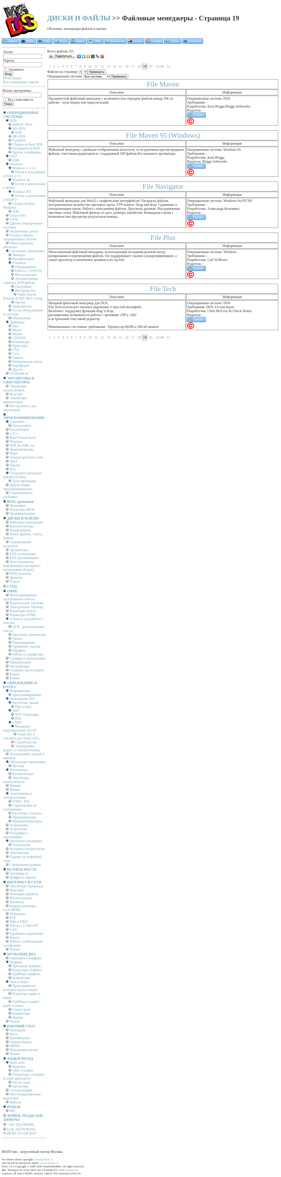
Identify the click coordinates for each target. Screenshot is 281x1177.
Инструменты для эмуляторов (19, 408)
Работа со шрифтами (27, 654)
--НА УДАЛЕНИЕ (20, 1124)
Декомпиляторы (22, 449)
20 (150, 66)
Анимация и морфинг (26, 958)
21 (157, 66)
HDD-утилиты (20, 573)
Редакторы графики (26, 970)
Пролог (15, 465)
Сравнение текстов (26, 646)
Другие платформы (26, 152)
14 (114, 66)
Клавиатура (20, 342)
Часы (13, 1034)
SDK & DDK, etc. (23, 445)
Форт (13, 453)
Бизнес (15, 674)
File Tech (163, 289)
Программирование (26, 695)
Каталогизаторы (22, 526)
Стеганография (21, 1090)
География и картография (15, 835)
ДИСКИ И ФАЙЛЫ (78, 18)
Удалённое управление (26, 933)
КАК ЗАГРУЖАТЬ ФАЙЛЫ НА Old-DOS (19, 1131)
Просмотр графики (26, 966)
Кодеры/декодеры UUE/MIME (19, 908)
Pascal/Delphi (19, 429)
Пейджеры (17, 914)
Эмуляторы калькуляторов (15, 388)
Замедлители (21, 306)
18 (139, 66)
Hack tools (17, 1062)
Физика (15, 785)
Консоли (16, 394)
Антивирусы (19, 873)
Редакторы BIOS (22, 509)
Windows (16, 164)
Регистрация (12, 78)
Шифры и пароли (23, 877)
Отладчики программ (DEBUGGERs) (22, 475)
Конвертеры (21, 978)
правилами (71, 1170)
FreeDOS (18, 140)
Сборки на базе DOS (27, 144)
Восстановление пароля (21, 82)
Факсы (15, 937)
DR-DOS (18, 136)
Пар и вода (23, 706)
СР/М (14, 219)
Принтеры (20, 346)
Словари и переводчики (27, 658)
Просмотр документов (29, 634)
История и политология (27, 849)
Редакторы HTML (23, 615)
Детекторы (20, 1086)
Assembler (17, 422)
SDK (18, 132)
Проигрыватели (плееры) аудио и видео (20, 988)
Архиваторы (19, 550)
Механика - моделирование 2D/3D (19, 728)
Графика (16, 962)
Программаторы (24, 817)
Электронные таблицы (26, 607)
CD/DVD (19, 338)
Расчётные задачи (25, 702)
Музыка (18, 766)
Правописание (20, 662)
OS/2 (13, 156)
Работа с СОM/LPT (24, 925)
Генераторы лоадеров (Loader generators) (23, 1076)
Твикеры (18, 255)
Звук (15, 326)
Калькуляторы (23, 774)
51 (168, 66)
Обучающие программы (27, 762)
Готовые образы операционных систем (19, 237)
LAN (13, 929)
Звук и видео (19, 982)
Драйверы (17, 322)
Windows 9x (21, 180)
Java (13, 469)
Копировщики (20, 530)
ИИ (12, 1111)
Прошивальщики (22, 513)
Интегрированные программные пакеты (20, 597)
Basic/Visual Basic (23, 437)
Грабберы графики (26, 974)
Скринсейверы (21, 1042)
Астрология (18, 829)
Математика (19, 770)
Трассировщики (24, 481)
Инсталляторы (26, 275)
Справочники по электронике (20, 807)
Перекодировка (23, 642)
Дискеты (16, 577)
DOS (13, 120)
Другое (17, 369)
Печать (17, 638)
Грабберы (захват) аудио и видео (21, 1003)
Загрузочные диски (24, 231)
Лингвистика (19, 853)
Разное (15, 581)
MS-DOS (18, 128)
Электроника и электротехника (17, 795)
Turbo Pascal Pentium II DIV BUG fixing (23, 296)
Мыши (17, 334)
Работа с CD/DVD (28, 271)
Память (17, 357)
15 (120, 66)
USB (15, 350)
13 (108, 66)
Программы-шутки (24, 1050)
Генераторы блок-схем (26, 457)
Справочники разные (25, 864)
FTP (13, 918)
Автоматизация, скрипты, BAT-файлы (20, 280)
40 (162, 66)
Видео (17, 330)
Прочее (20, 302)
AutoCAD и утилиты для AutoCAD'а (21, 736)
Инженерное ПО (22, 699)
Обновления (21, 318)
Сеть (15, 354)
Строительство (26, 742)
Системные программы (27, 251)
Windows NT (21, 192)
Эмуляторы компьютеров (15, 400)
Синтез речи (21, 1009)
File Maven (163, 84)
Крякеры (18, 1066)
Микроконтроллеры (27, 821)
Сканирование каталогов (17, 544)
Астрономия (19, 825)
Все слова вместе (18, 99)
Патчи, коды (21, 1082)
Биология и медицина (26, 841)
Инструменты (25, 290)
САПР (17, 722)
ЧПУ (16, 710)
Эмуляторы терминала (26, 886)
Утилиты (19, 263)
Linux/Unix (18, 215)
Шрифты (19, 650)
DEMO (15, 1046)
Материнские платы (27, 361)
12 (102, 66)
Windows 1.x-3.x (24, 168)
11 (96, 66)
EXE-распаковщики (24, 558)
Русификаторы (23, 259)
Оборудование (25, 267)
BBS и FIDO (19, 922)
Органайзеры (19, 666)
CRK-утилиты (22, 1070)
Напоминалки (20, 1038)
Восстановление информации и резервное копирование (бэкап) (22, 565)
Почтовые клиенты (24, 894)
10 (90, 66)
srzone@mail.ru (43, 1159)
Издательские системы (26, 603)
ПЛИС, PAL (21, 801)
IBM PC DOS (22, 124)
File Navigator (162, 186)
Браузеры (17, 890)
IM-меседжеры (21, 898)
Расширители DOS (26, 148)
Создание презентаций (26, 670)
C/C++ (14, 433)
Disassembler (21, 426)
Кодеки (17, 1017)
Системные (23, 286)
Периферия (20, 365)
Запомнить (14, 69)
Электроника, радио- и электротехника (21, 748)
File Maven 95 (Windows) (163, 135)
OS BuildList (19, 373)
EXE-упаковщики (23, 554)
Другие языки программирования (17, 487)
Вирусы (15, 1102)
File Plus (163, 237)
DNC (18, 718)
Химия (15, 789)
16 (126, 66)
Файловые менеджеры (26, 522)
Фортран (16, 441)
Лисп (13, 461)
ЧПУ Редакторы (27, 714)
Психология (21, 845)
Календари (18, 1030)
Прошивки (17, 505)
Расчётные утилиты (26, 813)
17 (133, 66)
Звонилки (17, 902)
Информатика (20, 691)
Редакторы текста (23, 611)
